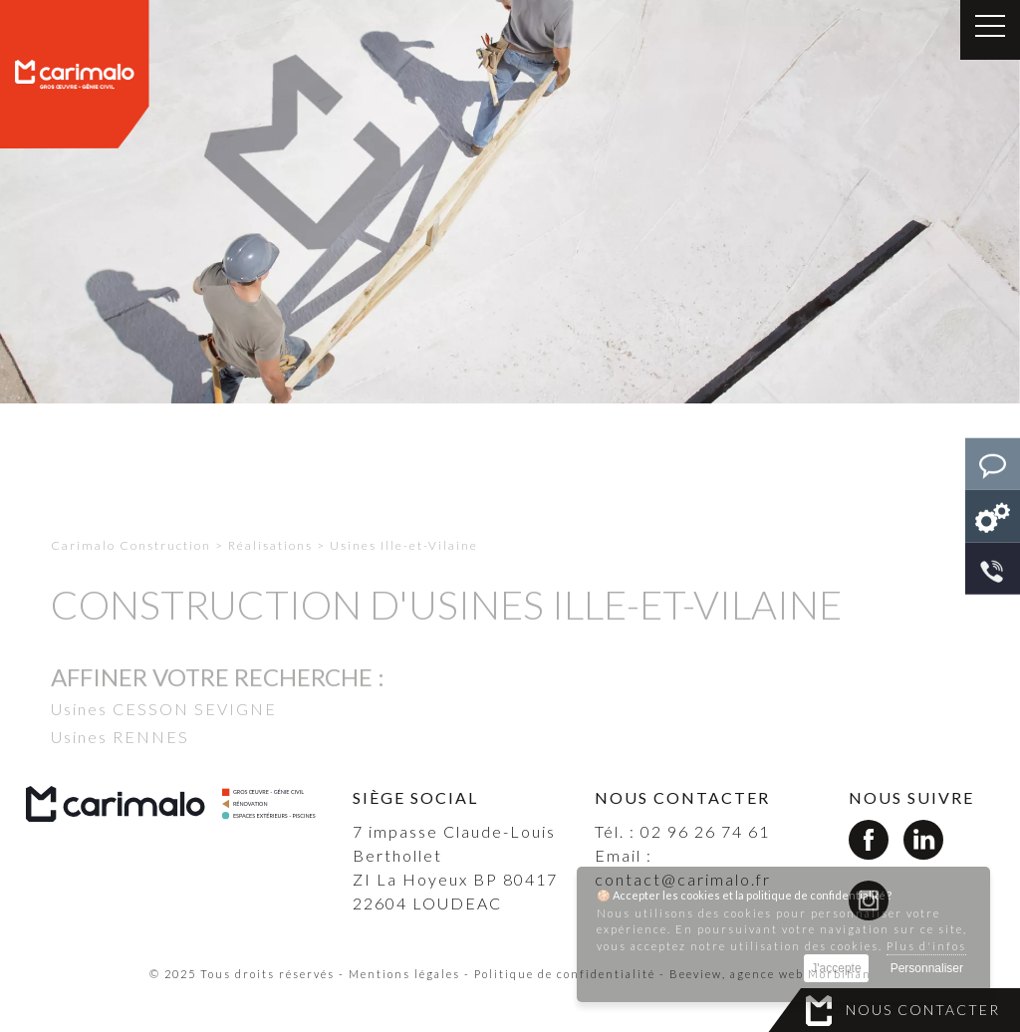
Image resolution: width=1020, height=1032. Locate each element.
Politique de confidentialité (564, 973)
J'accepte (836, 968)
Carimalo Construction (131, 570)
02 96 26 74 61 (705, 831)
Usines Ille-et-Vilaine (404, 570)
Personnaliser (927, 968)
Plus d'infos (926, 945)
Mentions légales (404, 973)
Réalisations (270, 570)
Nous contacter (923, 1009)
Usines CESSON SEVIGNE (164, 733)
